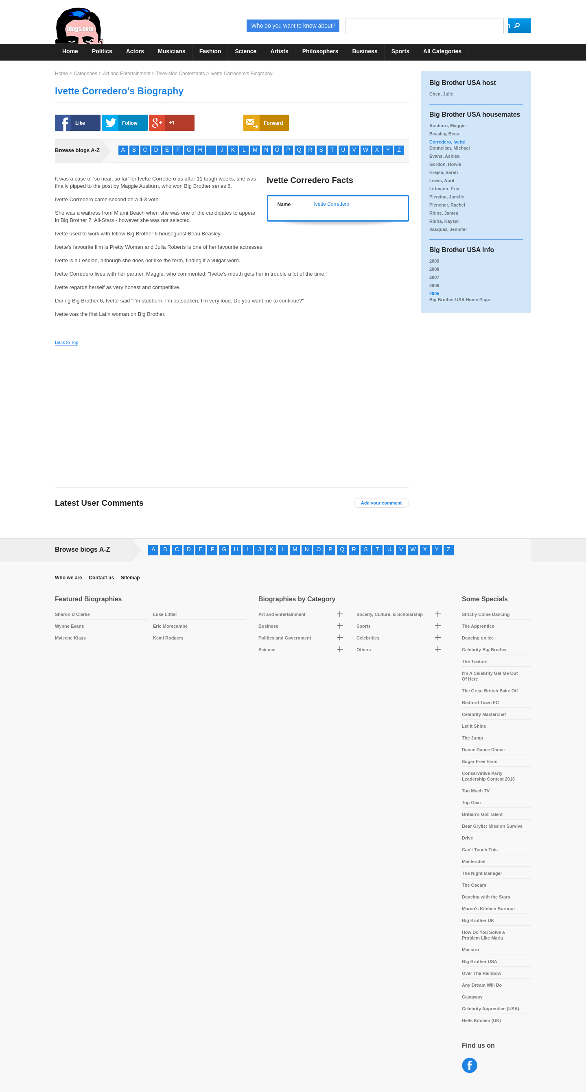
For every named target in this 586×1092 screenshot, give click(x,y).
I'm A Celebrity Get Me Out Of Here (490, 676)
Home (70, 51)
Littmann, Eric (444, 188)
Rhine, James (443, 213)
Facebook (470, 1066)
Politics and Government (284, 637)
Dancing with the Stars (486, 896)
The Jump (472, 737)
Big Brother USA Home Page (459, 299)
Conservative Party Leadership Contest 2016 (488, 776)
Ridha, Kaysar (444, 221)
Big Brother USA (479, 961)
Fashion (210, 51)
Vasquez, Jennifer (448, 229)
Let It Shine (474, 726)
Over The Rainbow (481, 973)
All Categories (442, 51)
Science (245, 51)
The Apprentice (478, 626)
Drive (467, 837)
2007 (434, 277)
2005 (434, 293)
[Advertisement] (131, 410)
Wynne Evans (69, 626)
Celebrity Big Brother (484, 649)
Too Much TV (476, 790)
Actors (135, 51)
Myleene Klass (70, 637)
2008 (434, 269)
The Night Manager (482, 873)
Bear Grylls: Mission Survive (492, 826)
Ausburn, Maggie (447, 125)
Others (363, 649)
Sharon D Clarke (72, 614)
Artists (279, 51)
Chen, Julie (441, 93)
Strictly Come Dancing (485, 614)
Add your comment (381, 502)
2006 (434, 285)
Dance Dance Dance (483, 749)
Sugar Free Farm (479, 761)
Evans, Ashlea (444, 156)
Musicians (172, 51)
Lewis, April (441, 180)
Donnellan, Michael (449, 148)
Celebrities (367, 637)
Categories (85, 73)
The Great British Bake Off (490, 690)
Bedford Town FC (480, 702)
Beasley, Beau (444, 133)
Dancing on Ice (478, 637)
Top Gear (471, 802)
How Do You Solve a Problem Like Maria (483, 935)
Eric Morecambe (170, 626)
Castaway (472, 996)
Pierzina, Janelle (446, 196)
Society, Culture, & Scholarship (389, 614)
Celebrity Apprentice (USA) (490, 1008)
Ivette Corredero (332, 204)
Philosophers (320, 51)
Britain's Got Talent (482, 814)
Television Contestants (180, 73)
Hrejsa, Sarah (443, 172)
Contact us (101, 578)
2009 (434, 261)
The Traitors (475, 661)
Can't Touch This (480, 849)
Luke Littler (165, 614)
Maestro (470, 949)
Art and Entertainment (127, 73)
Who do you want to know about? (269, 25)
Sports (400, 51)
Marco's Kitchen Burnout (488, 908)
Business (364, 51)
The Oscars (474, 885)
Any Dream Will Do (482, 985)
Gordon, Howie (445, 164)
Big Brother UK (478, 920)
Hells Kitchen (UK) (481, 1020)
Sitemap (130, 578)
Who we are (68, 578)
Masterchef (473, 861)
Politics (102, 51)
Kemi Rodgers (168, 637)
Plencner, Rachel (447, 204)
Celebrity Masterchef (484, 714)
